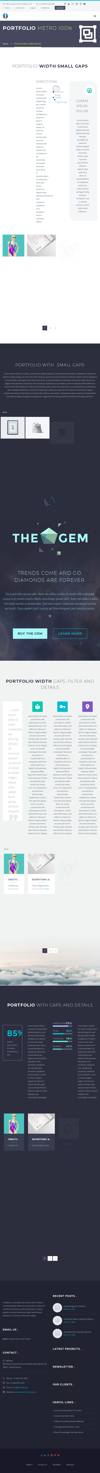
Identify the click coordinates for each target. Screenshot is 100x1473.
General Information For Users (68, 1410)
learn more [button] (70, 633)
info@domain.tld (19, 1387)
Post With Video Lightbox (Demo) (78, 1319)
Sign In (33, 8)
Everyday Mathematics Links (67, 1426)
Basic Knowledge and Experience (68, 1432)
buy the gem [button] (30, 633)
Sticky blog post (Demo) (74, 1306)
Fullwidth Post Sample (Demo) (77, 1332)
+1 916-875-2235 (20, 1378)
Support (29, 1465)
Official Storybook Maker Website (69, 1421)
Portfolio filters (5, 412)
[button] (55, 328)
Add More (45, 8)
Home (7, 8)
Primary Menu (95, 16)
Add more (70, 1465)
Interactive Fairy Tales (64, 1416)
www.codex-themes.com (25, 1392)
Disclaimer (57, 1465)
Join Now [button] (60, 8)
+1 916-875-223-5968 (47, 4)
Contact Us (20, 8)
